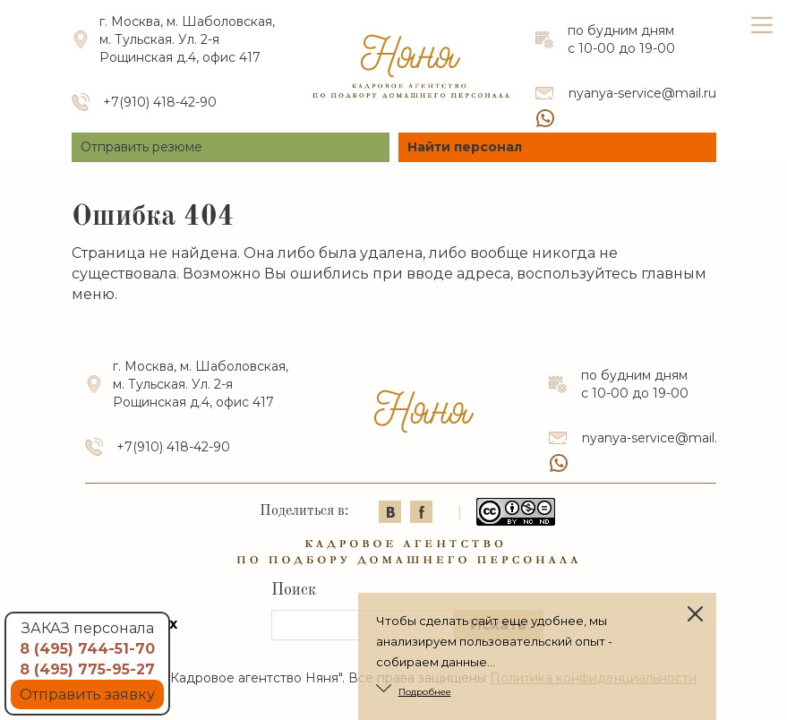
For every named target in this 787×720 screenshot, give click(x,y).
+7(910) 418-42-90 (160, 102)
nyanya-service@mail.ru (642, 93)
